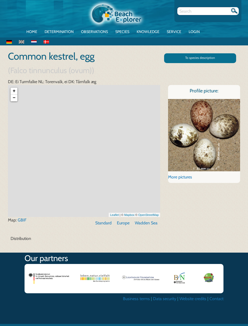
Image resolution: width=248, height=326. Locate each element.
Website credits (192, 301)
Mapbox (129, 217)
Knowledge (148, 31)
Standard (103, 225)
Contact (216, 301)
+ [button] (14, 93)
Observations (94, 31)
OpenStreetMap (148, 217)
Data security (164, 301)
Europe (123, 225)
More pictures (180, 179)
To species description (200, 58)
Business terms (136, 301)
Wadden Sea (146, 225)
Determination (59, 31)
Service (174, 31)
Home (31, 31)
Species (122, 31)
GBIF (22, 222)
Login (194, 31)
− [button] (14, 100)
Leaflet (114, 217)
